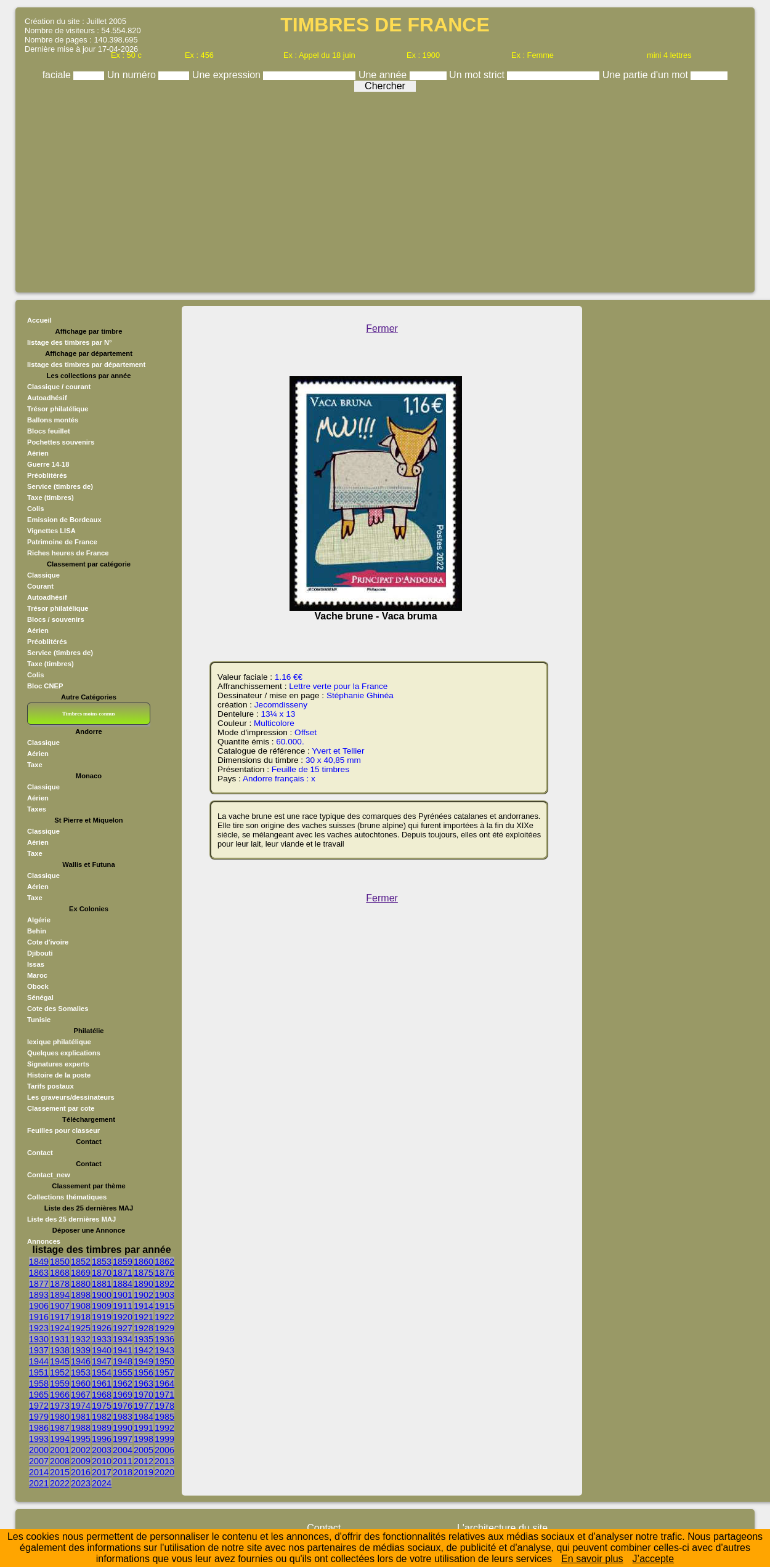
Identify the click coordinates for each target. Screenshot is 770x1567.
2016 (81, 1472)
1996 (101, 1439)
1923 (39, 1328)
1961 (101, 1383)
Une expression (228, 75)
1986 (39, 1428)
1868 (60, 1273)
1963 (143, 1383)
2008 (60, 1461)
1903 (164, 1295)
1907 (60, 1306)
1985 (164, 1417)
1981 (81, 1417)
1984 (143, 1417)
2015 (60, 1472)
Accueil (39, 320)
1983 (122, 1417)
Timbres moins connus (88, 714)
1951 (39, 1372)
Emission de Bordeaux (64, 519)
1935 (143, 1339)
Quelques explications (63, 1053)
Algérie (39, 920)
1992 (164, 1428)
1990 (122, 1428)
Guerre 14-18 (48, 464)
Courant (40, 586)
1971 (164, 1395)
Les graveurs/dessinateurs (71, 1097)
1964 (164, 1383)
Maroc (37, 975)
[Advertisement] (385, 189)
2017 (101, 1472)
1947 (101, 1361)
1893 (39, 1295)
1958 (39, 1383)
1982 (101, 1417)
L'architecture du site (502, 1528)
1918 (81, 1317)
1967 (81, 1395)
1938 (60, 1350)
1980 (60, 1417)
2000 (39, 1450)
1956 (143, 1372)
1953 (81, 1372)
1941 (122, 1350)
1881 (101, 1284)
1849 (39, 1262)
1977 (143, 1406)
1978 (164, 1406)
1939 (81, 1350)
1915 (164, 1306)
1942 (143, 1350)
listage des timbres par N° (69, 342)
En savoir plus (592, 1558)
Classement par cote (60, 1108)
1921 (143, 1317)
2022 (60, 1483)
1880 (81, 1284)
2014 (39, 1472)
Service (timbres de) (60, 486)
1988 (81, 1428)
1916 (39, 1317)
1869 (81, 1273)
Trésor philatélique (57, 409)
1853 (101, 1262)
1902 (143, 1295)
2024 (101, 1483)
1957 (164, 1372)
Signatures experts (58, 1064)
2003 (101, 1450)
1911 (122, 1306)
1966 (60, 1395)
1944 (39, 1361)
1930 (39, 1339)
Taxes (36, 809)
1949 (143, 1361)
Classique (43, 575)
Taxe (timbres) (50, 497)
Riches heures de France (67, 553)
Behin (36, 931)
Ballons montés (52, 420)
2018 (122, 1472)
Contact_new (48, 1174)
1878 (60, 1284)
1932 (81, 1339)
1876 (164, 1273)
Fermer (382, 328)
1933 (101, 1339)
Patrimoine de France (62, 542)
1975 (101, 1406)
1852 (81, 1262)
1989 (101, 1428)
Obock (38, 986)
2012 (143, 1461)
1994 (60, 1439)
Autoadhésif (47, 397)
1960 (81, 1383)
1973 (60, 1406)
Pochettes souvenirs (60, 442)
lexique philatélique (59, 1041)
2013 (164, 1461)
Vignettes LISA (51, 530)
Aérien (38, 453)
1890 (143, 1284)
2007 (39, 1461)
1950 (164, 1361)
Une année (384, 75)
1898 (81, 1295)
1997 (122, 1439)
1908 (81, 1306)
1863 (39, 1273)
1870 (101, 1273)
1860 (143, 1262)
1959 (60, 1383)
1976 (122, 1406)
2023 (81, 1483)
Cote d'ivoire (47, 942)
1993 (39, 1439)
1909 (101, 1306)
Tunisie (39, 1019)
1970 (143, 1395)
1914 (143, 1306)
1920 (122, 1317)
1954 (101, 1372)
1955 (122, 1372)
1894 (60, 1295)
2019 (143, 1472)
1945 (60, 1361)
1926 (101, 1328)
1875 (143, 1273)
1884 (122, 1284)
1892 (164, 1284)
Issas (35, 964)
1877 (39, 1284)
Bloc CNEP (45, 686)
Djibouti (40, 953)
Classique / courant (59, 386)
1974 (81, 1406)
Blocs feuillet (48, 431)
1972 (39, 1406)
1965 (39, 1395)
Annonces (43, 1241)
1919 (101, 1317)
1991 (143, 1428)
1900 (101, 1295)
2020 (164, 1472)
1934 (122, 1339)
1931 (60, 1339)
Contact (40, 1152)
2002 (81, 1450)
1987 (60, 1428)
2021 (39, 1483)
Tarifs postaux (50, 1086)
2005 (143, 1450)
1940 (101, 1350)
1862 (164, 1262)
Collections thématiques (67, 1197)
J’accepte (654, 1558)
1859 (122, 1262)
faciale (58, 75)
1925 (81, 1328)
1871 (122, 1273)
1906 (39, 1306)
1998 (143, 1439)
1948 (122, 1361)
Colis (35, 508)
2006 (164, 1450)
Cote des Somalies (57, 1008)
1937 (39, 1350)
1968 (101, 1395)
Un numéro (133, 75)
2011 (122, 1461)
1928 (143, 1328)
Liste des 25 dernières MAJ (71, 1219)
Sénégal (40, 997)
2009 (81, 1461)
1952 (60, 1372)
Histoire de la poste (59, 1075)
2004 (122, 1450)
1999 (164, 1439)
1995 (81, 1439)
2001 (60, 1450)
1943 (164, 1350)
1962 (122, 1383)
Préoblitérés (47, 475)
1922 (164, 1317)
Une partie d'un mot (646, 75)
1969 (122, 1395)
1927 (122, 1328)
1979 (39, 1417)
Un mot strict (478, 75)
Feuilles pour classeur (63, 1130)
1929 (164, 1328)
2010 (101, 1461)
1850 (60, 1262)
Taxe (35, 764)
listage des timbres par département (86, 364)
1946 (81, 1361)
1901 (122, 1295)
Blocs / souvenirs (55, 619)
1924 (60, 1328)
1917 (60, 1317)
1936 (164, 1339)
